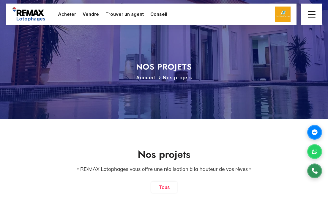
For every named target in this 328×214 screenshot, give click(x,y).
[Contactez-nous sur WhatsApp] (314, 151)
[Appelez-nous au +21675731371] (314, 170)
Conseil (158, 14)
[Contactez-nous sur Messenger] (314, 132)
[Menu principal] (311, 14)
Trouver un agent (124, 14)
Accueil (145, 78)
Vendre (91, 14)
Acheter (67, 14)
